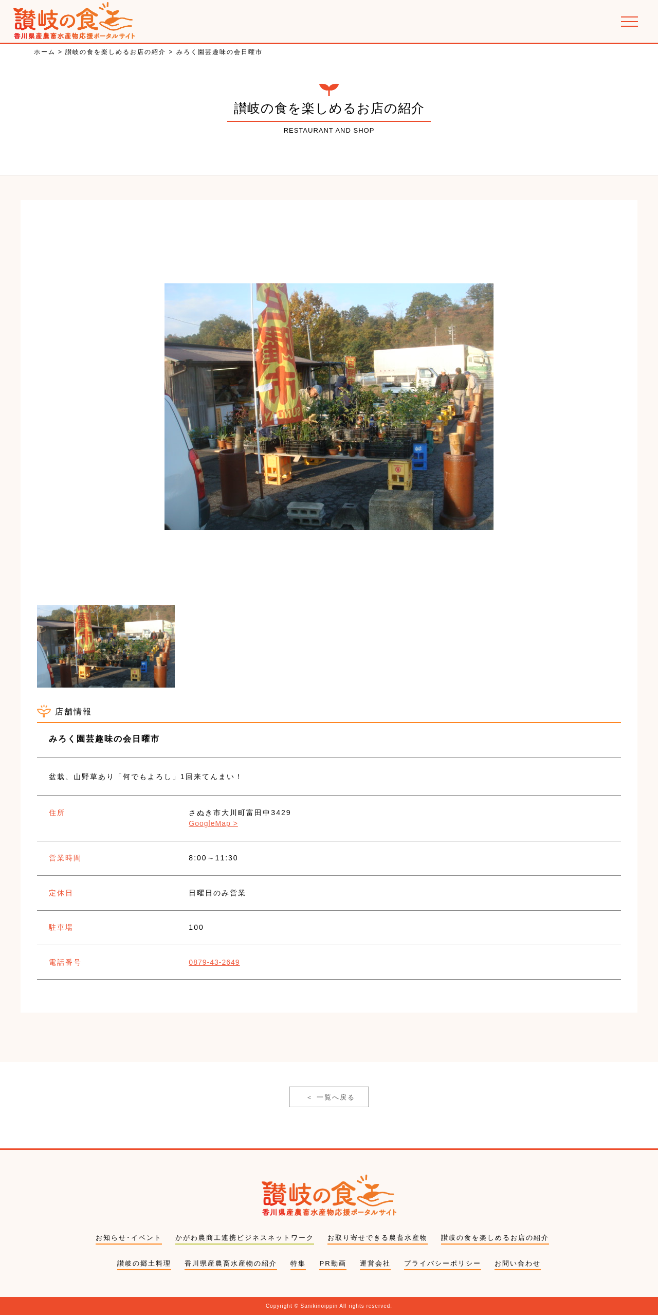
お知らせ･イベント (129, 1237)
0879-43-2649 (214, 962)
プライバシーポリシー (442, 1263)
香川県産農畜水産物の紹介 (231, 1263)
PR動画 (332, 1263)
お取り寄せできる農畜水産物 (377, 1237)
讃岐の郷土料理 (144, 1263)
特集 (298, 1263)
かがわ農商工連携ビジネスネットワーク (244, 1237)
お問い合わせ (518, 1263)
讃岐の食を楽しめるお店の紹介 (495, 1237)
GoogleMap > (213, 823)
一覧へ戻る (330, 1097)
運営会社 (375, 1263)
